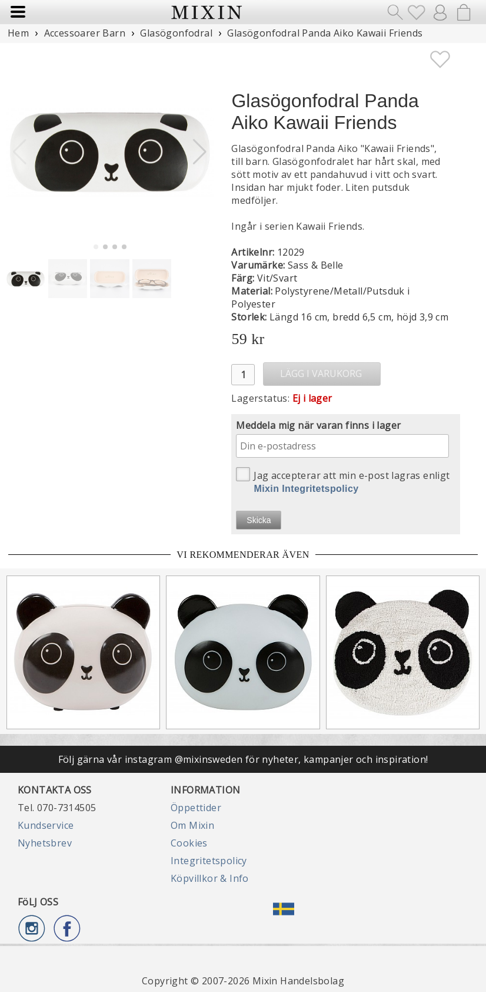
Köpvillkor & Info (210, 878)
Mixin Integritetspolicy (306, 489)
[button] (200, 152)
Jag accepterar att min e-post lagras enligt (343, 480)
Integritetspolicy (209, 860)
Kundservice (46, 825)
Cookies (189, 842)
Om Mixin (192, 825)
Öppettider (196, 807)
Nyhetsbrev (45, 842)
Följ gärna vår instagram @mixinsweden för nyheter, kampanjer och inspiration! (243, 759)
